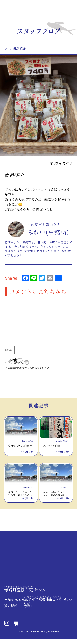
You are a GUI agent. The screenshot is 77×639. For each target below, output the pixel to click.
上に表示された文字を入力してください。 (28, 373)
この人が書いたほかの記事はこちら (37, 267)
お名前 (8, 355)
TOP (7, 48)
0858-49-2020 (16, 610)
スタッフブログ (26, 48)
